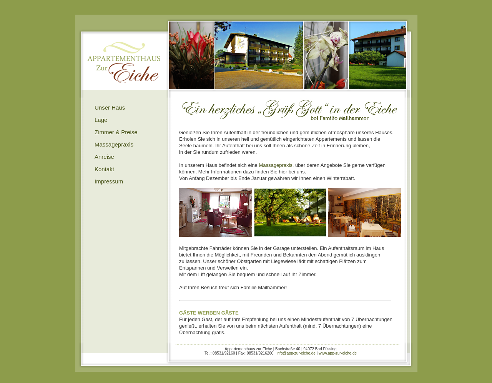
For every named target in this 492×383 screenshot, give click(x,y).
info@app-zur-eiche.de (296, 353)
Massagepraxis (114, 144)
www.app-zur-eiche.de (338, 353)
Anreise (104, 156)
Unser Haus (110, 107)
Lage (101, 120)
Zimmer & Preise (116, 132)
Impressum (109, 181)
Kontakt (104, 169)
